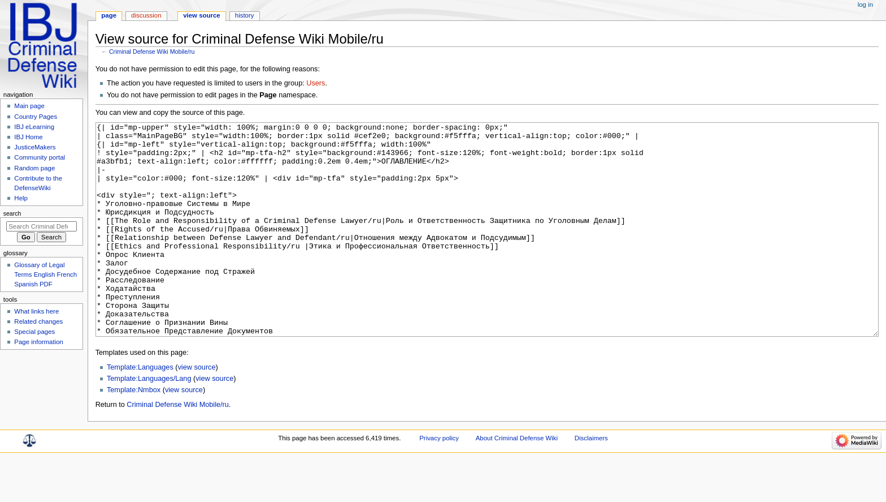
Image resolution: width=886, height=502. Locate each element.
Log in (865, 4)
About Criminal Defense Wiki (517, 480)
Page (108, 15)
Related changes (38, 321)
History (244, 15)
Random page (34, 168)
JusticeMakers (34, 147)
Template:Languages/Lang (149, 421)
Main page (29, 105)
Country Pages (35, 116)
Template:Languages (140, 410)
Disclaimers (591, 480)
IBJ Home (28, 137)
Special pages (34, 331)
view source (197, 410)
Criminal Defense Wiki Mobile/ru (152, 51)
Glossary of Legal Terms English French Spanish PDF (45, 274)
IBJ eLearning (34, 126)
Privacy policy (439, 480)
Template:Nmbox (133, 432)
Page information (38, 341)
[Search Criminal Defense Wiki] (41, 226)
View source (201, 15)
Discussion (146, 15)
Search (12, 213)
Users (315, 83)
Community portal (39, 157)
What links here (36, 311)
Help (21, 198)
